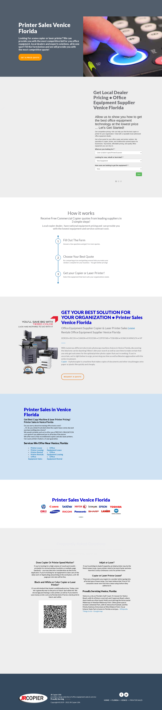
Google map (98, 611)
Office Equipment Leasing (55, 453)
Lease (131, 328)
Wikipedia (124, 609)
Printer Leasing (37, 450)
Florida (67, 699)
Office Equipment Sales (35, 458)
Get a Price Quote (30, 58)
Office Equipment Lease (54, 449)
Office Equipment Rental (54, 458)
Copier (64, 361)
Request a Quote (72, 377)
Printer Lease (36, 448)
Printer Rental (37, 452)
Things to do (87, 611)
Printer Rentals (37, 454)
